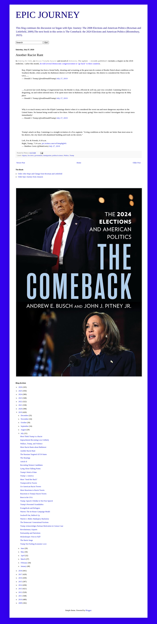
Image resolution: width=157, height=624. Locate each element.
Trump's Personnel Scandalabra (31, 504)
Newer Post (20, 163)
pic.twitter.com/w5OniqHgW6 (54, 143)
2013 (21, 589)
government (38, 155)
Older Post (137, 163)
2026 (21, 387)
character (53, 61)
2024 (21, 394)
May (23, 552)
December (25, 415)
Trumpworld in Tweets (28, 483)
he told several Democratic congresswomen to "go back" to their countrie (69, 63)
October (24, 422)
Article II (23, 461)
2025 (21, 391)
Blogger (88, 610)
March (23, 559)
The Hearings (25, 458)
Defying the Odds (25, 61)
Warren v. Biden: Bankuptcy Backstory (34, 519)
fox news (31, 155)
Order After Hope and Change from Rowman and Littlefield (40, 174)
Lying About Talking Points (30, 469)
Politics (66, 155)
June (23, 548)
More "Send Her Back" (28, 479)
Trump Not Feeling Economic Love (33, 544)
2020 (21, 409)
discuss (39, 61)
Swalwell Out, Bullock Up (30, 515)
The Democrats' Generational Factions (34, 522)
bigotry (24, 155)
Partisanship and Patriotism (30, 533)
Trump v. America (27, 476)
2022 (21, 401)
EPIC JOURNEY (48, 15)
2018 (21, 571)
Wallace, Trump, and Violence (31, 444)
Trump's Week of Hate (28, 472)
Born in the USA (26, 497)
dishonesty (73, 61)
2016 (21, 578)
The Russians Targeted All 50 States (33, 454)
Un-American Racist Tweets (30, 486)
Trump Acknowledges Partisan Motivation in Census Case (41, 526)
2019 (21, 412)
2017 (21, 574)
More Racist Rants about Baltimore (33, 447)
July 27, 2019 (62, 78)
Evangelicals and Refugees (30, 508)
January (24, 566)
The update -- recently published (92, 61)
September (25, 426)
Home (79, 163)
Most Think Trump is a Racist (31, 436)
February (24, 563)
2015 (21, 582)
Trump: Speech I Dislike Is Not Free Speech (36, 501)
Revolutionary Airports (28, 529)
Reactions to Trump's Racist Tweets (33, 494)
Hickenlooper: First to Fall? (30, 537)
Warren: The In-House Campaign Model (35, 512)
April (23, 555)
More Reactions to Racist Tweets (32, 490)
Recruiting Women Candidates (31, 465)
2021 (21, 405)
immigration (47, 155)
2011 (21, 596)
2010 (21, 599)
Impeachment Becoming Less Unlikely (34, 440)
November (25, 419)
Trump (45, 61)
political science (57, 155)
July (22, 433)
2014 (21, 585)
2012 (21, 592)
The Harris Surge (26, 540)
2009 (21, 603)
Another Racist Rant (27, 451)
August (24, 430)
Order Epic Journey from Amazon (30, 177)
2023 (21, 398)
